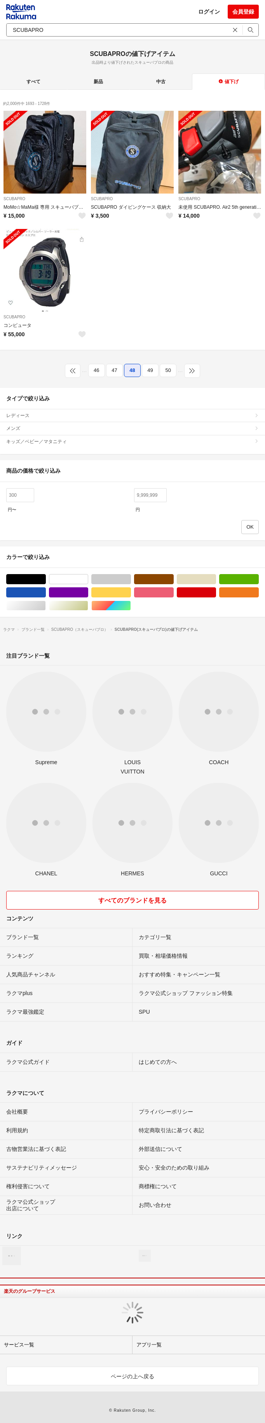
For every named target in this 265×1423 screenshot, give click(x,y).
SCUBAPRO (14, 199)
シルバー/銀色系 (45, 606)
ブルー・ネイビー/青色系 (45, 592)
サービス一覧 (19, 1345)
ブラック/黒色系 (45, 579)
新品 (98, 81)
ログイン (209, 12)
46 (96, 370)
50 (168, 370)
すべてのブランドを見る (132, 900)
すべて (33, 81)
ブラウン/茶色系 (173, 579)
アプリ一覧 (149, 1345)
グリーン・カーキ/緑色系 (258, 579)
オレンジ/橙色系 (258, 592)
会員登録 (243, 12)
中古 (161, 81)
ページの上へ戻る (132, 1376)
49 (150, 370)
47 (114, 370)
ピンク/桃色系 (173, 592)
